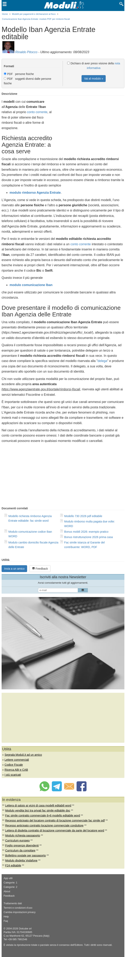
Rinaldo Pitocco (26, 52)
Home (5, 14)
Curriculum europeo (17, 840)
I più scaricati (13, 774)
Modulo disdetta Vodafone (21, 860)
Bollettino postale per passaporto (25, 855)
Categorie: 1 (10, 882)
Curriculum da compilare (20, 850)
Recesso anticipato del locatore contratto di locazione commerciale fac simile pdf (55, 820)
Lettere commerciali (17, 759)
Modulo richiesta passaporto (22, 835)
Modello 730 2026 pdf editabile (83, 516)
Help (6, 916)
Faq (6, 921)
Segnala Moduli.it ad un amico (23, 754)
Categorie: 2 (10, 887)
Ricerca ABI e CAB (16, 769)
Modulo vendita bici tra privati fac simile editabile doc (37, 810)
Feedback (40, 568)
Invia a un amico (14, 568)
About (7, 891)
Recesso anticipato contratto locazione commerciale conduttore (44, 825)
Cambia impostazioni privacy (19, 912)
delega (102, 361)
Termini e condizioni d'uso (18, 907)
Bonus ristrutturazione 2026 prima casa (88, 537)
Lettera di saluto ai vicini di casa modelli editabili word (38, 805)
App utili (8, 878)
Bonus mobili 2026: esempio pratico (86, 531)
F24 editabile (13, 865)
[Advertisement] (90, 120)
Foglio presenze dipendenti (22, 845)
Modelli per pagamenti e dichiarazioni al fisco (34, 14)
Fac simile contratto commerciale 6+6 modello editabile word (42, 815)
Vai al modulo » (93, 78)
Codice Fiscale (14, 764)
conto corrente (37, 112)
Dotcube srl (25, 928)
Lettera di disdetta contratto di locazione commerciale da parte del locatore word (54, 830)
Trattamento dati (13, 903)
